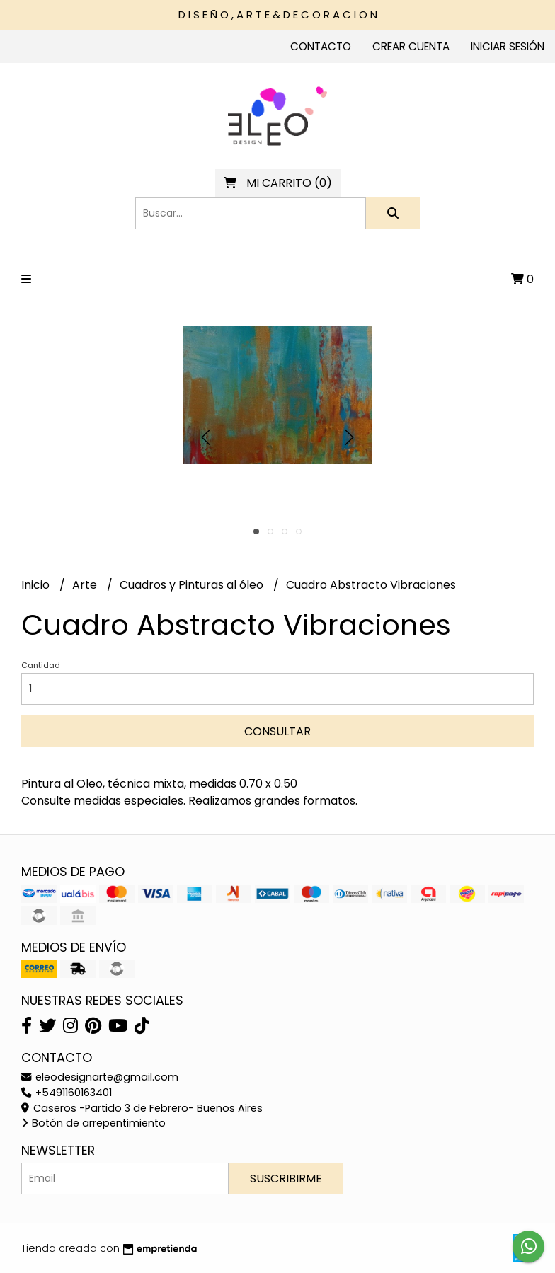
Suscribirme (286, 1178)
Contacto (320, 46)
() (278, 183)
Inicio (36, 585)
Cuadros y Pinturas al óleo (193, 585)
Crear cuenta (411, 46)
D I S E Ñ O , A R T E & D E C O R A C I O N (277, 14)
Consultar (277, 731)
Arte (86, 585)
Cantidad (40, 665)
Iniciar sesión (507, 46)
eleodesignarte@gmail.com (99, 1077)
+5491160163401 (66, 1092)
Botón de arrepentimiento (93, 1123)
